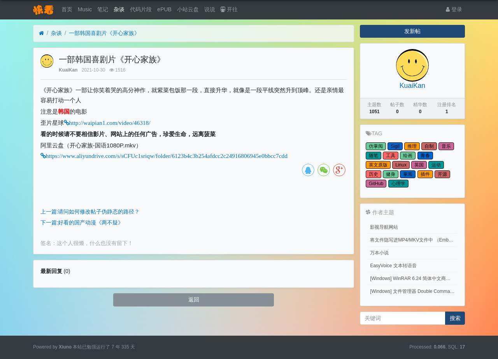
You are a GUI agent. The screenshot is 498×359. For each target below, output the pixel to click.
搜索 (455, 318)
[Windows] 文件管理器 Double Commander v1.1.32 (414, 291)
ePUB (164, 9)
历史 (373, 174)
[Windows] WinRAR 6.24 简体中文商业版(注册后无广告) (414, 278)
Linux (401, 165)
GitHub (376, 183)
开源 (442, 174)
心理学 (398, 183)
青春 (425, 155)
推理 (412, 146)
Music (85, 9)
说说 (209, 9)
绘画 (407, 155)
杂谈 (119, 9)
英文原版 (378, 165)
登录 (454, 9)
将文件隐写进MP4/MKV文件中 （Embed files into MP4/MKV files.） (414, 240)
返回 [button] (193, 299)
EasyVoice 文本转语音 (393, 265)
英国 (419, 165)
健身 (390, 174)
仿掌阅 (376, 146)
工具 (390, 155)
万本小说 (379, 253)
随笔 (373, 155)
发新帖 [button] (412, 31)
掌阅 (407, 174)
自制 (429, 146)
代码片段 (141, 9)
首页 (66, 9)
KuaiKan (68, 70)
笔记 (102, 9)
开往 (229, 9)
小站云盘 (188, 9)
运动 (436, 165)
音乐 (446, 146)
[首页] (41, 33)
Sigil (395, 146)
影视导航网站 (384, 227)
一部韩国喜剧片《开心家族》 (104, 33)
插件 (425, 174)
